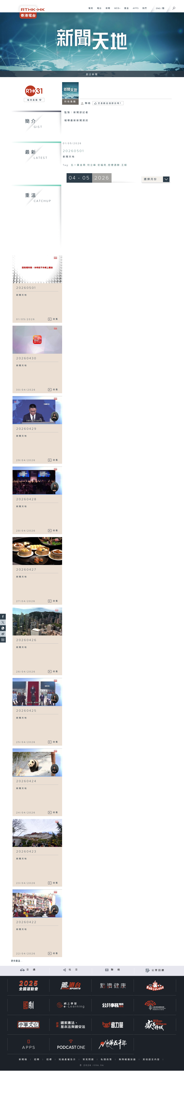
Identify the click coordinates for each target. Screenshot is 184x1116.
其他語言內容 (152, 1059)
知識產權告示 (68, 1059)
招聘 (37, 1059)
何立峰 (91, 165)
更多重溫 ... (16, 961)
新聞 (106, 9)
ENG (158, 8)
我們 (143, 9)
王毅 (124, 165)
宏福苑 (102, 165)
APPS (135, 9)
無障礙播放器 (128, 1059)
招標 (49, 1059)
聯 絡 (116, 969)
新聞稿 (24, 1059)
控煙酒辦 (114, 165)
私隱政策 (107, 1059)
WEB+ (116, 9)
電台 (98, 9)
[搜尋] (174, 7)
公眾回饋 (158, 970)
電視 (89, 9)
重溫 (125, 9)
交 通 (31, 969)
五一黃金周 (78, 165)
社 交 (73, 969)
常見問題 (89, 1059)
